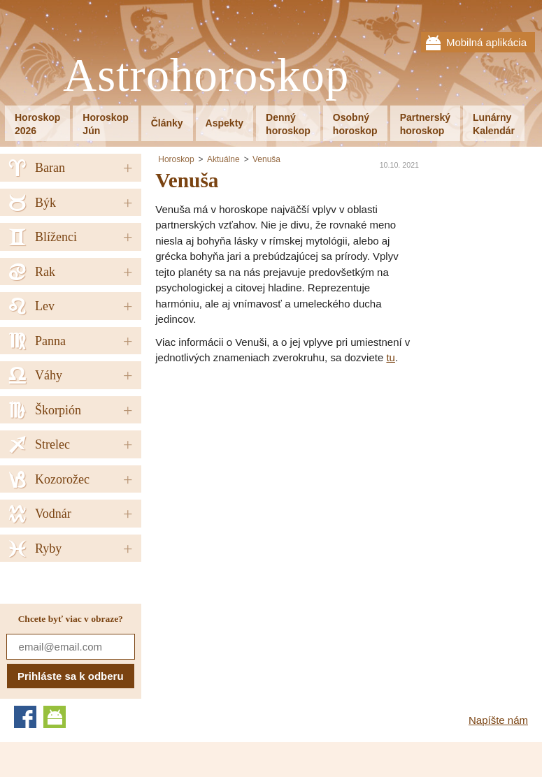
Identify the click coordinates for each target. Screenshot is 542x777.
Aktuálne (223, 159)
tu (390, 357)
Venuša (266, 159)
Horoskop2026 (37, 124)
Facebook (25, 717)
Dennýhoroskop (288, 124)
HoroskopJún (105, 124)
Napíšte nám (498, 720)
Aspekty (224, 123)
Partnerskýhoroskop (425, 124)
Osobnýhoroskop (355, 124)
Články (167, 123)
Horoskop (176, 159)
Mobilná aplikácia (486, 42)
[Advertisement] (272, 471)
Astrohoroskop (206, 76)
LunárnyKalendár (494, 124)
